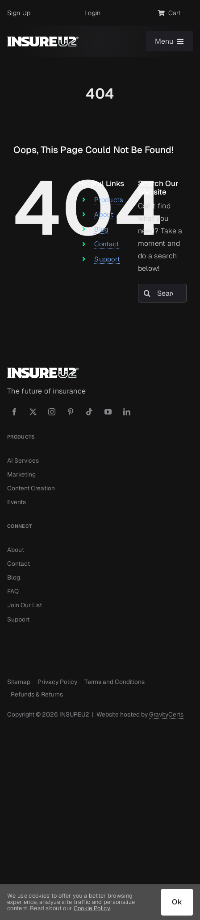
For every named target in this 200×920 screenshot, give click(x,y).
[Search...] (162, 293)
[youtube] (108, 412)
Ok (177, 902)
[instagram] (52, 412)
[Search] (147, 293)
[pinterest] (70, 412)
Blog (101, 229)
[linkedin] (127, 412)
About (104, 214)
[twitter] (33, 412)
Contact (106, 244)
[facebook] (14, 412)
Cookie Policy (92, 908)
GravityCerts (166, 714)
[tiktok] (89, 412)
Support (107, 259)
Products (109, 199)
